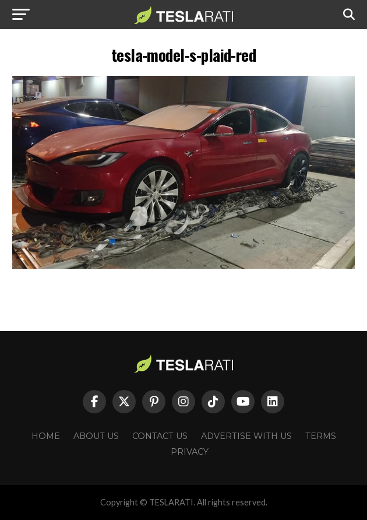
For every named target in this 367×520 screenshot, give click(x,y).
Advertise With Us (246, 436)
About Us (96, 436)
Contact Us (160, 436)
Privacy (190, 452)
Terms (320, 436)
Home (45, 436)
